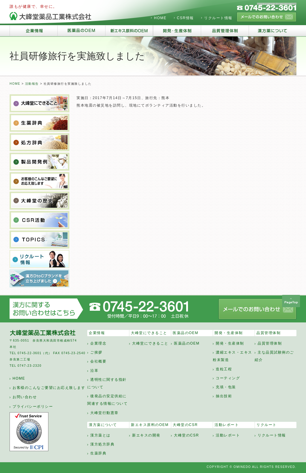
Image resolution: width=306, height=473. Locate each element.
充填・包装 (226, 387)
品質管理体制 (268, 333)
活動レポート (227, 425)
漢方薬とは (100, 435)
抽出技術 (224, 396)
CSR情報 (185, 18)
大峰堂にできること (149, 333)
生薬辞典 (98, 453)
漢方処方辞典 (102, 444)
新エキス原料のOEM (150, 425)
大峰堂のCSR (185, 425)
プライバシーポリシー (33, 406)
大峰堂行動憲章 (104, 413)
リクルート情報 (218, 18)
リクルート (266, 425)
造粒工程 (224, 369)
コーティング (228, 378)
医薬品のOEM (185, 333)
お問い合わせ (25, 397)
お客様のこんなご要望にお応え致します (49, 388)
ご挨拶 (96, 352)
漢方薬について (103, 425)
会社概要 (98, 361)
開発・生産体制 (229, 333)
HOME (160, 18)
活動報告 (32, 83)
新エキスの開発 (146, 435)
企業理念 (98, 343)
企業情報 (97, 333)
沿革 (94, 371)
